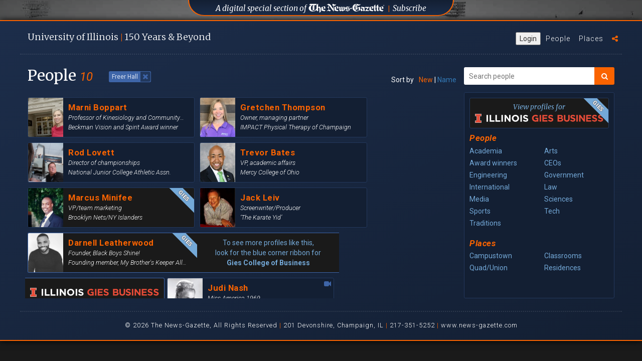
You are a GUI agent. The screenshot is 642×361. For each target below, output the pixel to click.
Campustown (490, 256)
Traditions (485, 223)
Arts (551, 151)
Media (479, 199)
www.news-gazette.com (479, 325)
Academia (485, 151)
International (489, 187)
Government (564, 175)
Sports (480, 211)
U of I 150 (119, 37)
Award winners (493, 163)
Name (446, 80)
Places (591, 39)
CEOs (552, 163)
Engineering (488, 175)
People (558, 39)
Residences (562, 268)
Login (528, 39)
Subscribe (409, 8)
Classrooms (563, 256)
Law (550, 187)
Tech (552, 211)
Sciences (558, 199)
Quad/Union (488, 268)
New (426, 80)
